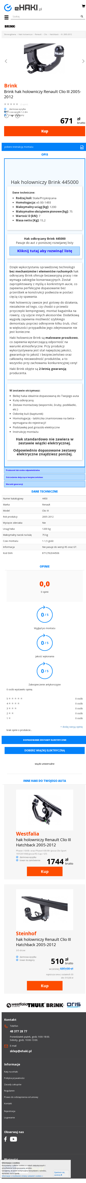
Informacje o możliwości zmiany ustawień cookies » (22, 1176)
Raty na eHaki (11, 1071)
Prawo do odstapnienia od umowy (21, 1097)
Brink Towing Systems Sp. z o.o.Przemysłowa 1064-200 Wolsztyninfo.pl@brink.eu (44, 471)
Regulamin (9, 1090)
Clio (45, 34)
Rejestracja (9, 1111)
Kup (44, 131)
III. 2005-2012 (66, 34)
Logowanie (9, 1117)
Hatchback (54, 34)
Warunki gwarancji (14, 484)
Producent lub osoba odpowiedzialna (23, 470)
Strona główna (10, 34)
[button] (6, 62)
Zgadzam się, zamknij (59, 1173)
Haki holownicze (25, 34)
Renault (38, 34)
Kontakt (8, 1103)
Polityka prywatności (14, 1078)
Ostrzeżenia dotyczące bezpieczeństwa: (24, 477)
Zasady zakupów (12, 1084)
